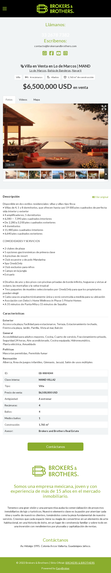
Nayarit (77, 70)
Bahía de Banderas (59, 70)
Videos (23, 99)
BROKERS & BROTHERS (80, 562)
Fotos (9, 99)
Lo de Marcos (37, 70)
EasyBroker (63, 568)
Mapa (37, 99)
